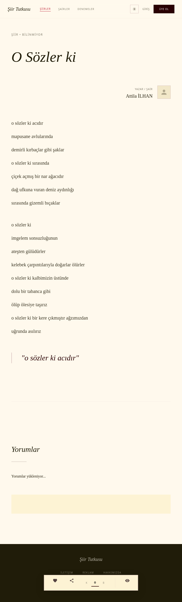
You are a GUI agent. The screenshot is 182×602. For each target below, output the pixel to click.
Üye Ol (164, 9)
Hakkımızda (112, 572)
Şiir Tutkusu (19, 9)
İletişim (66, 572)
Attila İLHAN (139, 96)
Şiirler (45, 8)
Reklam (88, 572)
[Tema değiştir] (134, 9)
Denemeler (85, 9)
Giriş (146, 9)
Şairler (64, 9)
